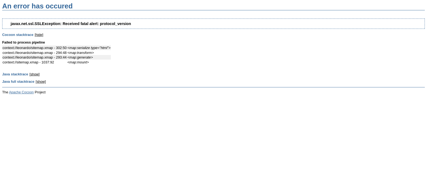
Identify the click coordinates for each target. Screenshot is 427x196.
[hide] (39, 35)
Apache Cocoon (21, 92)
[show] (34, 74)
